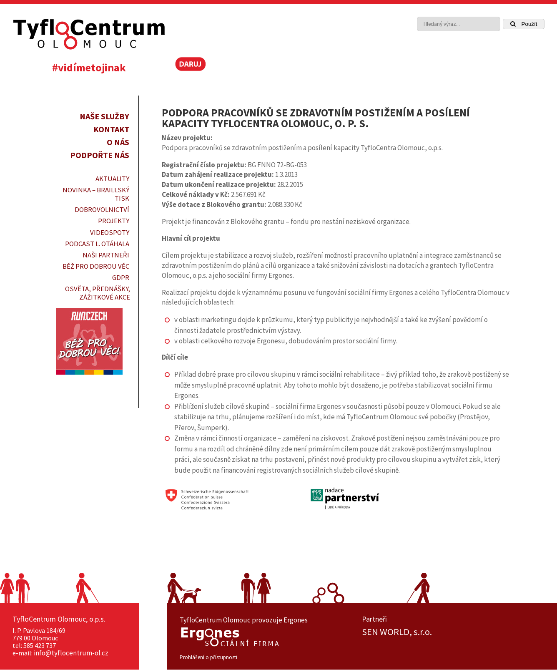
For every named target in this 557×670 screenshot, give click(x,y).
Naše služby (104, 116)
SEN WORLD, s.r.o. (397, 632)
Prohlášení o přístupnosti (208, 657)
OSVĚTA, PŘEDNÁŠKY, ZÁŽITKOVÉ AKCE (97, 293)
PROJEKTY (113, 220)
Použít (523, 24)
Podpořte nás (99, 155)
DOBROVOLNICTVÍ (102, 209)
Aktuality (112, 178)
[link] (517, 66)
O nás (118, 142)
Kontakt (111, 129)
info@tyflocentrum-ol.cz (71, 652)
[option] (453, 632)
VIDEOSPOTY (109, 232)
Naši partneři (106, 254)
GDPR (120, 277)
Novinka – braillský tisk (96, 194)
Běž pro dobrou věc (96, 266)
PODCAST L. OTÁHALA (97, 243)
